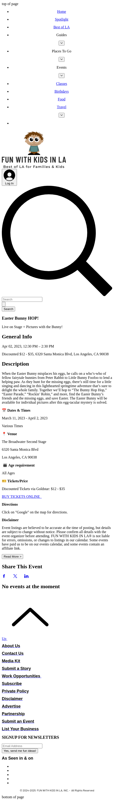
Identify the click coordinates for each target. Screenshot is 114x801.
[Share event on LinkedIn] (26, 577)
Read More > (12, 556)
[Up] (27, 639)
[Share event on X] (15, 577)
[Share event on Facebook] (4, 577)
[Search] (22, 299)
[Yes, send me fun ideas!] (20, 750)
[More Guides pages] (62, 43)
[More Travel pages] (62, 115)
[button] (61, 35)
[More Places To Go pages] (62, 59)
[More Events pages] (62, 75)
